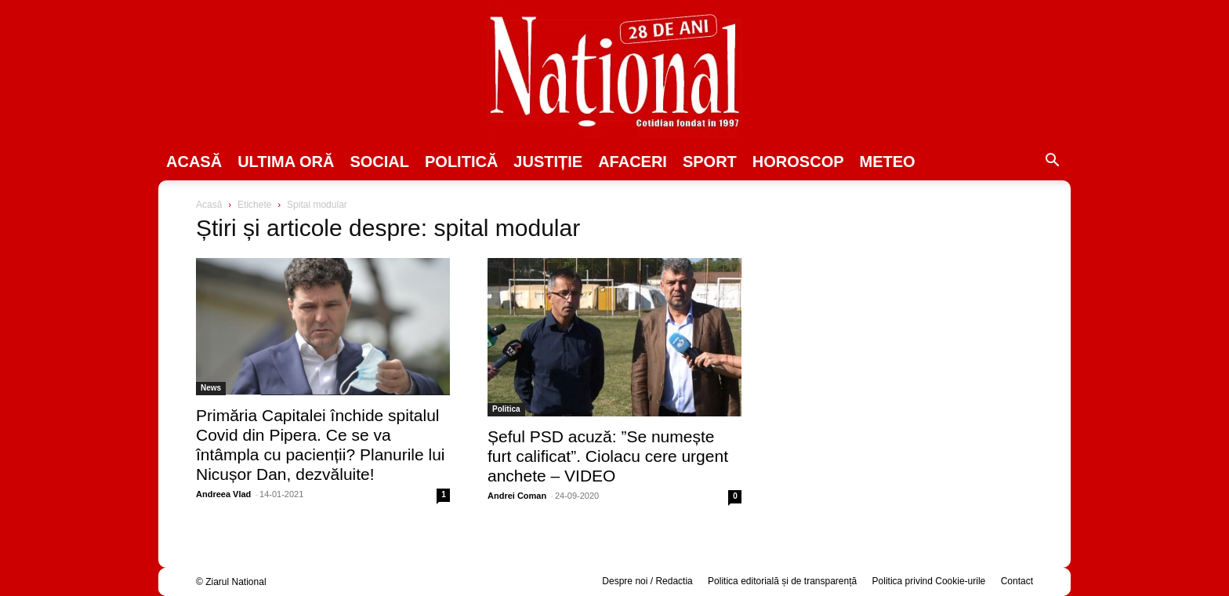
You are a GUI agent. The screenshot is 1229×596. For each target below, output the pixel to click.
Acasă (194, 161)
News (211, 387)
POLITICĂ (461, 161)
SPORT (710, 161)
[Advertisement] (906, 318)
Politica (506, 409)
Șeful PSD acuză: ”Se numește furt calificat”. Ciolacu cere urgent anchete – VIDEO (608, 456)
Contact (1017, 581)
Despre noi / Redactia (647, 581)
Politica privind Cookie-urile (929, 581)
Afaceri (632, 161)
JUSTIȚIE (547, 161)
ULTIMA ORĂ (285, 161)
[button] (1052, 162)
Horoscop (798, 161)
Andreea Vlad (223, 494)
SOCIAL (379, 161)
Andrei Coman (517, 495)
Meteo (887, 161)
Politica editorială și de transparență (782, 581)
